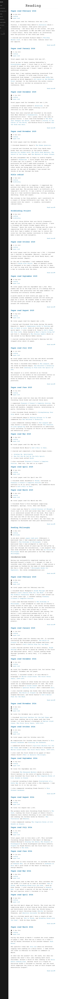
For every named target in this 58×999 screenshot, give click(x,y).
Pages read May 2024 (24, 890)
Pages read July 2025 (24, 354)
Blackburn (6, 34)
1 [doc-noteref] (21, 230)
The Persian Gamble (21, 340)
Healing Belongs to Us (41, 427)
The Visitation (27, 838)
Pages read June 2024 (24, 871)
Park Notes (24, 967)
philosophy (19, 546)
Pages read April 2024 (25, 916)
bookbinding (19, 186)
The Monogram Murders (31, 791)
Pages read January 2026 (26, 51)
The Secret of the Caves (23, 156)
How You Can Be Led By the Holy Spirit (32, 466)
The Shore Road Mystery (44, 154)
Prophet (24, 865)
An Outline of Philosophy (27, 563)
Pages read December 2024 (26, 674)
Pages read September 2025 (27, 280)
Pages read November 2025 (26, 133)
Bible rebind (20, 179)
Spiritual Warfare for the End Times (37, 735)
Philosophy (35, 565)
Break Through (42, 604)
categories (5, 11)
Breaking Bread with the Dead (40, 905)
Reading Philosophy (23, 539)
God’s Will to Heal (42, 457)
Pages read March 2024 (25, 950)
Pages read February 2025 (26, 591)
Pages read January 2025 (26, 642)
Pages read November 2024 (26, 721)
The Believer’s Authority (35, 429)
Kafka (51, 79)
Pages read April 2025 (25, 477)
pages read (19, 18)
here (23, 705)
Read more (51, 47)
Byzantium (41, 108)
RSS (2, 28)
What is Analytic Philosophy (37, 774)
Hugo (7, 33)
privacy (4, 25)
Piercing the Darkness (44, 760)
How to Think (19, 905)
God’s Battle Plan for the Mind (38, 606)
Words (35, 468)
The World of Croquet (38, 710)
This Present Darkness (22, 760)
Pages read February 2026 (26, 11)
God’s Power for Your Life (30, 336)
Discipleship (19, 66)
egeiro (3, 2)
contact (4, 19)
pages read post (35, 550)
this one (36, 970)
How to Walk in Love (31, 332)
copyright (5, 22)
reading (18, 16)
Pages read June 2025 (24, 395)
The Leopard (47, 371)
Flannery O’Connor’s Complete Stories (39, 413)
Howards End (25, 883)
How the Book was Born (29, 126)
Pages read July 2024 (24, 847)
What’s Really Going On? (23, 338)
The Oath (17, 832)
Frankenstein (35, 117)
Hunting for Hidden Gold (23, 154)
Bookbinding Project (24, 215)
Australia (45, 25)
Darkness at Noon (20, 885)
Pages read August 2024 (25, 817)
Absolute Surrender (40, 934)
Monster (40, 838)
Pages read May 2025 (24, 444)
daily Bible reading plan (26, 985)
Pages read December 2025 (26, 94)
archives (4, 8)
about (3, 16)
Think (40, 490)
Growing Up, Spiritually (26, 464)
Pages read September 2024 (27, 778)
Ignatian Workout (40, 703)
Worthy (50, 932)
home (3, 5)
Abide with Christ (28, 267)
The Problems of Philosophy (33, 553)
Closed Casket (40, 701)
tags (3, 14)
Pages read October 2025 (26, 246)
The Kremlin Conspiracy (29, 608)
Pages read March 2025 (25, 500)
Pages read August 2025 (25, 314)
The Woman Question (46, 147)
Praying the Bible (35, 861)
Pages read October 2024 (26, 744)
